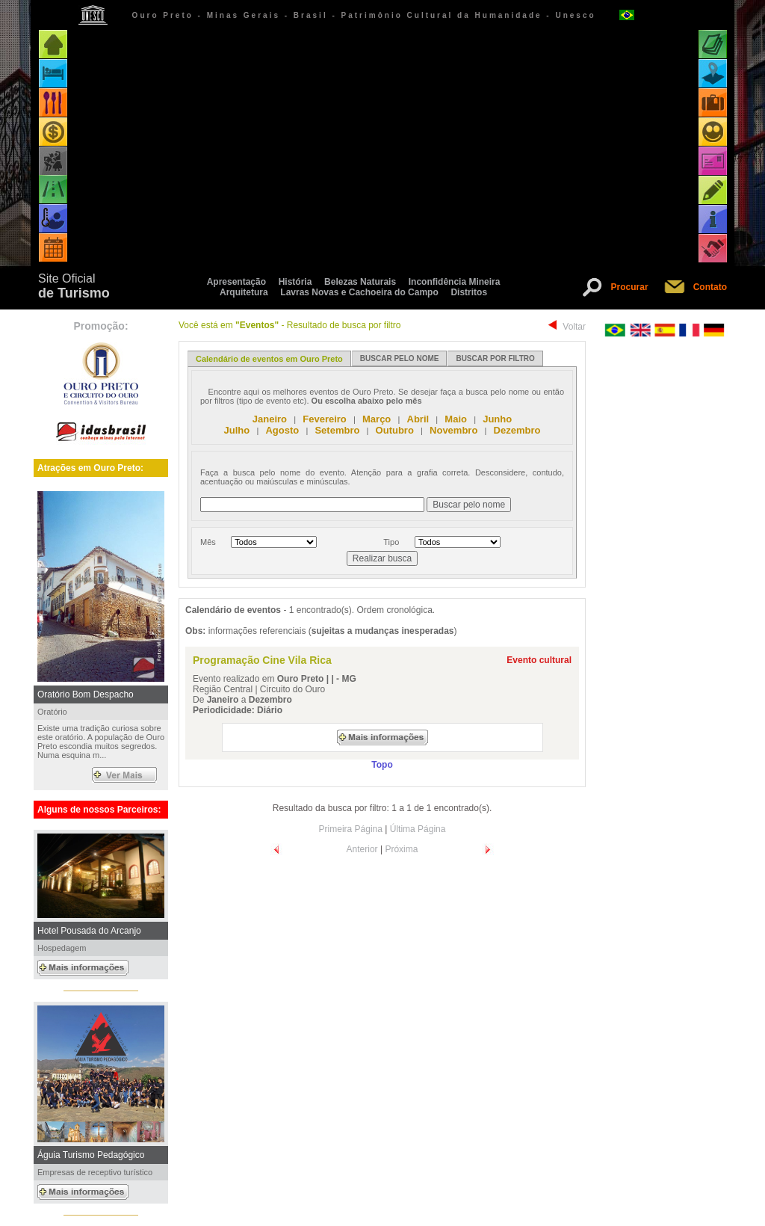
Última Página (418, 829)
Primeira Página (350, 829)
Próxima (401, 849)
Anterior (362, 849)
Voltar (574, 326)
